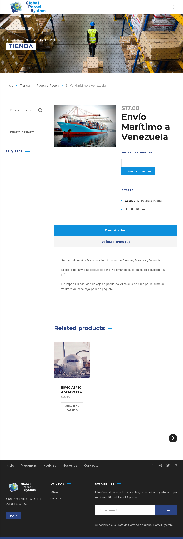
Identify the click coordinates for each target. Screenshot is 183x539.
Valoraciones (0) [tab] (116, 233)
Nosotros (70, 457)
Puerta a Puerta (47, 85)
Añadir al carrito (153, 163)
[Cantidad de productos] (128, 163)
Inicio (9, 85)
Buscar (40, 110)
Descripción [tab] (116, 222)
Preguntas (29, 457)
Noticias (49, 457)
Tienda (25, 85)
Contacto (91, 457)
